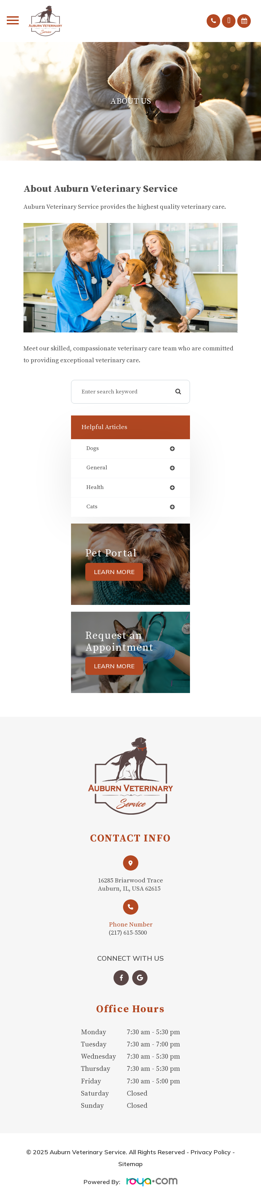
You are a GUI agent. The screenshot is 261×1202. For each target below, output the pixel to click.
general (96, 468)
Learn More (114, 572)
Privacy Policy (211, 1153)
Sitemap (130, 1165)
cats (92, 507)
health (95, 488)
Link (130, 876)
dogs (92, 449)
